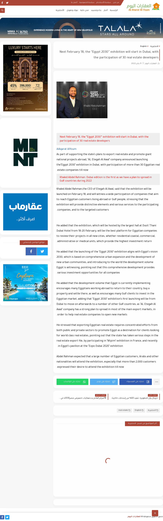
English (143, 47)
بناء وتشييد (96, 10)
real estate (124, 410)
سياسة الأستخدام (103, 2)
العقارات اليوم (134, 517)
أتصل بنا (74, 2)
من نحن (116, 2)
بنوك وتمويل (72, 10)
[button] (135, 382)
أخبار (106, 10)
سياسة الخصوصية (86, 2)
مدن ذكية (84, 10)
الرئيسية (114, 10)
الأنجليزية (60, 10)
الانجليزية (154, 47)
